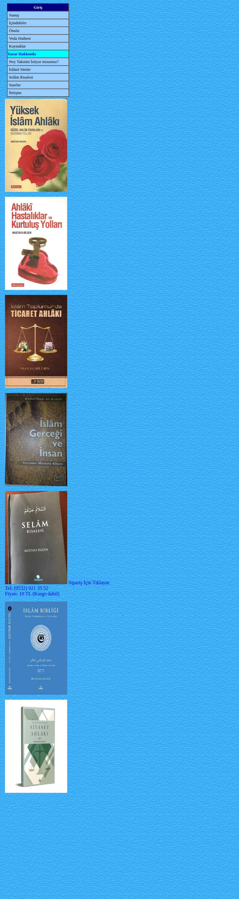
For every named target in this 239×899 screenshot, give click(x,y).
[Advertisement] (36, 846)
